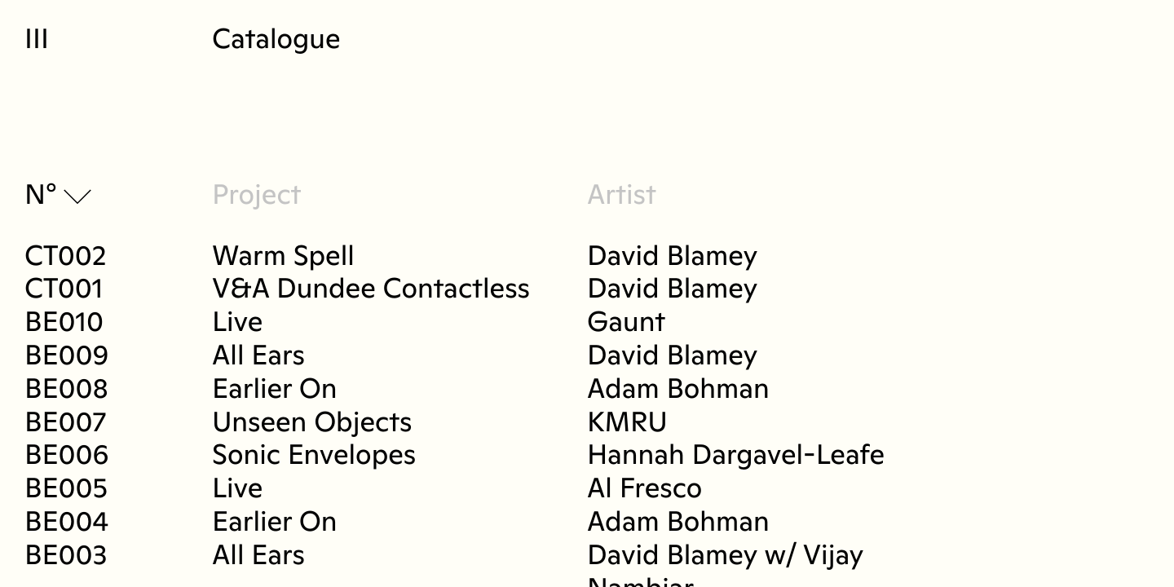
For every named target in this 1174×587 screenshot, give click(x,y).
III (36, 41)
